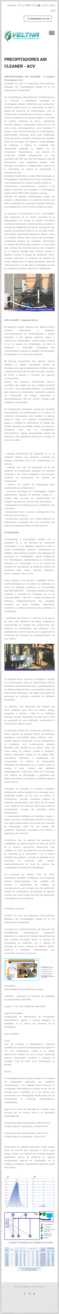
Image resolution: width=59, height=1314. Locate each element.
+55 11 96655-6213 (27, 5)
